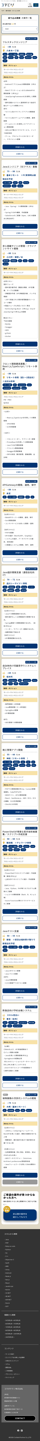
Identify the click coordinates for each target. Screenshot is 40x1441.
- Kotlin (7, 1290)
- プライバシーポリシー (12, 1374)
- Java (6, 1239)
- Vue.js (7, 1280)
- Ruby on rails (9, 1246)
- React (7, 1283)
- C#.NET (7, 1293)
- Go (6, 1253)
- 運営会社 (7, 1367)
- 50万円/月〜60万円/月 (12, 1320)
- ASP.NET (8, 1300)
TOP (2, 10)
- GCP (6, 1306)
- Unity (6, 1270)
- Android (7, 1273)
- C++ (6, 1256)
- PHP (6, 1243)
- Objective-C (9, 1260)
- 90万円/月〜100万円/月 (12, 1334)
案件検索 (8, 10)
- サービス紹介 (9, 1354)
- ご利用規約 (8, 1371)
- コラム (7, 1364)
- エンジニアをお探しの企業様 (14, 1357)
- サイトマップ (9, 1377)
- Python (7, 1249)
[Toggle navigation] (35, 5)
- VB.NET (7, 1296)
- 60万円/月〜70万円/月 (12, 1324)
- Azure (7, 1303)
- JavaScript (8, 1286)
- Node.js (7, 1276)
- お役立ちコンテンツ (11, 1361)
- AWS (6, 1266)
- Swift (6, 1263)
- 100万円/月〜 (9, 1337)
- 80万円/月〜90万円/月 (12, 1330)
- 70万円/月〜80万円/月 (12, 1327)
